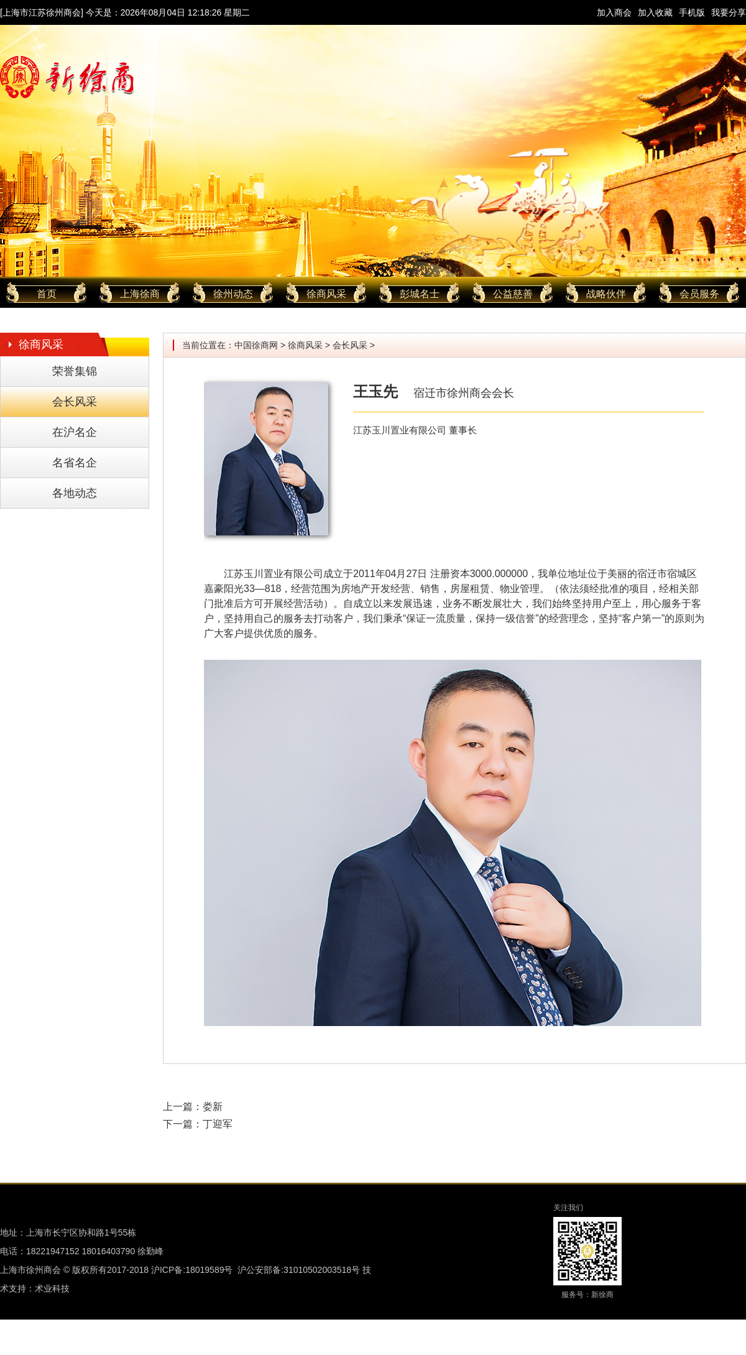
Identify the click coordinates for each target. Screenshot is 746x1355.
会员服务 (699, 294)
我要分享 (728, 12)
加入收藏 (655, 12)
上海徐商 (140, 294)
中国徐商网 (256, 345)
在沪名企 (74, 432)
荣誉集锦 (74, 371)
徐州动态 (233, 294)
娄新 (213, 1106)
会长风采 (74, 401)
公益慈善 (513, 294)
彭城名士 (420, 294)
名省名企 (74, 462)
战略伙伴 (606, 294)
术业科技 (52, 1288)
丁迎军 (218, 1124)
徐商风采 (326, 294)
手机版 (692, 12)
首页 (47, 294)
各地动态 (74, 493)
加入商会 (614, 12)
